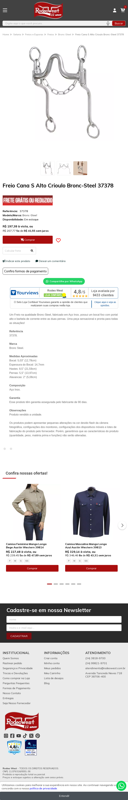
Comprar (33, 570)
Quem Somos (11, 660)
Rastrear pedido (12, 665)
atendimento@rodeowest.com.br (105, 670)
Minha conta (52, 665)
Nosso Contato (12, 695)
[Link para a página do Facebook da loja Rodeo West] (12, 738)
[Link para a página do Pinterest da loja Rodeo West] (37, 738)
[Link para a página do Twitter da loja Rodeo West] (31, 738)
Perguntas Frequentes (16, 685)
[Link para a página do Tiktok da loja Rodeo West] (25, 738)
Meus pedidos (52, 670)
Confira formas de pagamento (25, 271)
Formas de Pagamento (16, 690)
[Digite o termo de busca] (53, 23)
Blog (47, 685)
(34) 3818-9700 (95, 660)
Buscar (119, 23)
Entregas (8, 700)
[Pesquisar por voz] (108, 23)
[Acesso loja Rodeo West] (114, 10)
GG (26, 563)
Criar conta (50, 660)
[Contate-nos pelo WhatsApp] (121, 786)
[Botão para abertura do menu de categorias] (5, 10)
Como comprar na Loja (16, 680)
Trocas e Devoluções (15, 675)
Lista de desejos (54, 680)
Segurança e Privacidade (18, 670)
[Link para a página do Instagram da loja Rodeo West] (6, 738)
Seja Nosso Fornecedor (16, 705)
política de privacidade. (44, 788)
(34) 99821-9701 (96, 665)
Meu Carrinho (52, 675)
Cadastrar (19, 638)
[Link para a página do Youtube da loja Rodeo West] (18, 738)
